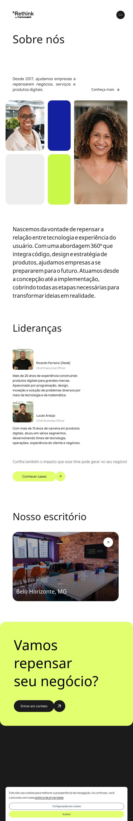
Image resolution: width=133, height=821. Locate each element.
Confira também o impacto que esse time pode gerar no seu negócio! (63, 461)
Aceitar (67, 814)
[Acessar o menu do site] (120, 15)
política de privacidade (49, 798)
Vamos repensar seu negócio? (56, 663)
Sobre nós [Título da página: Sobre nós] (39, 39)
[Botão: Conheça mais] (105, 89)
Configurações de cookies (66, 806)
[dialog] (66, 804)
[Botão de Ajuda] (108, 542)
